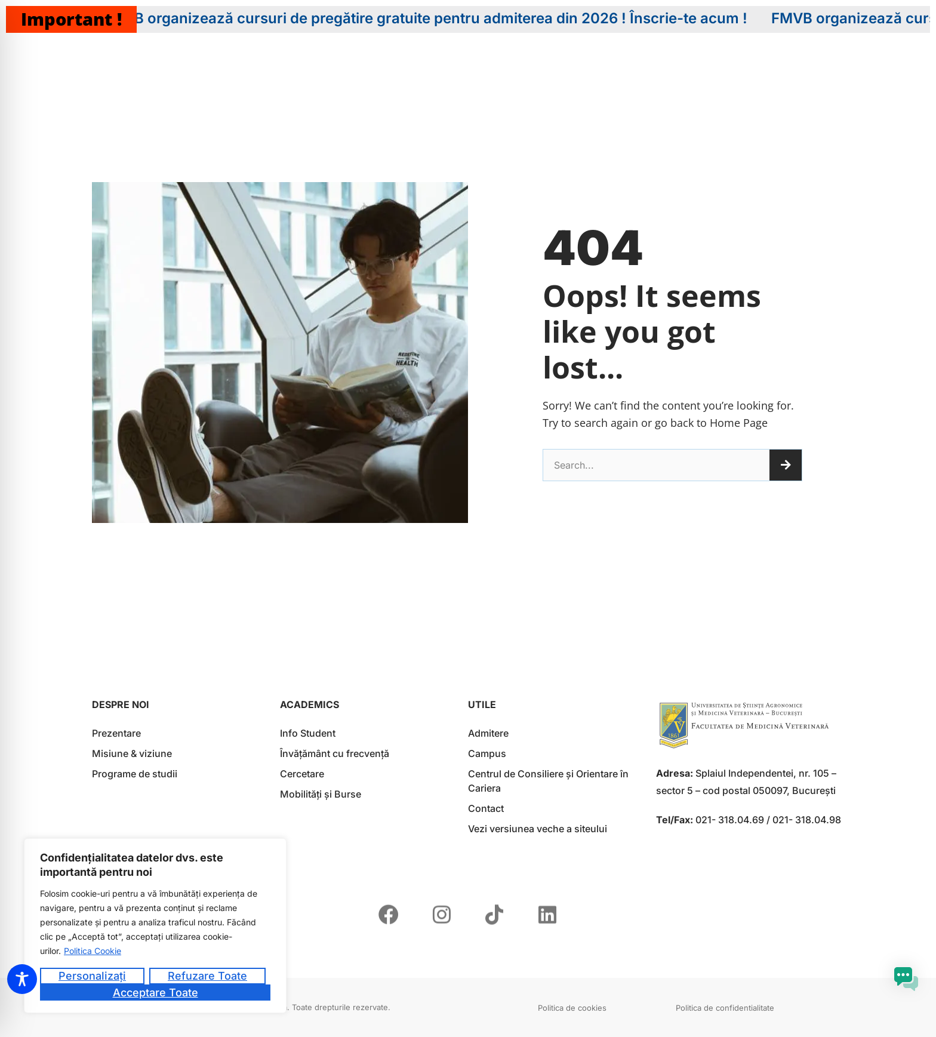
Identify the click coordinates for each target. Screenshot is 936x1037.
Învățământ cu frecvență (334, 753)
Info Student (307, 733)
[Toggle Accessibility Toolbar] (22, 979)
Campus (487, 753)
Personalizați (92, 976)
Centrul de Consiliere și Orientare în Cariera (548, 781)
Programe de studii (134, 774)
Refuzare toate (207, 976)
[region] (155, 925)
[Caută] (785, 465)
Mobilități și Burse (320, 794)
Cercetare (302, 774)
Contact (486, 808)
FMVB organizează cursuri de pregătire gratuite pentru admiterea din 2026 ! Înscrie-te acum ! (437, 18)
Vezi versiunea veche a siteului (537, 829)
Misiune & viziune (132, 753)
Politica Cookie (92, 951)
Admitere (488, 733)
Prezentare (116, 733)
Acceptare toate (155, 992)
